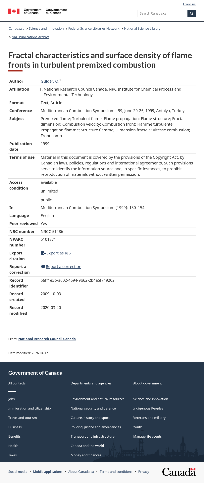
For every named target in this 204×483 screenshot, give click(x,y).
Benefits (14, 436)
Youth (137, 427)
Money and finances (86, 455)
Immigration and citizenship (29, 408)
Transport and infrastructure (93, 436)
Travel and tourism (22, 418)
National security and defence (93, 408)
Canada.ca (16, 28)
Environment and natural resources (98, 399)
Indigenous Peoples (148, 408)
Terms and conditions (116, 471)
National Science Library (142, 28)
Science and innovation (46, 28)
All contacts (17, 383)
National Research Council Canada (47, 338)
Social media (17, 471)
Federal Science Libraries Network (94, 28)
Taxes (12, 455)
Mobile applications (48, 471)
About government (147, 383)
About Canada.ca (81, 471)
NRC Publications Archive (30, 37)
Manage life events (147, 436)
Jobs (11, 399)
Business (15, 427)
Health (13, 446)
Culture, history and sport (90, 418)
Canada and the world (87, 446)
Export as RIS (56, 253)
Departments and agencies (91, 383)
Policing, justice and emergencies (96, 427)
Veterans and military (149, 418)
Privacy (143, 471)
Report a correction (61, 266)
